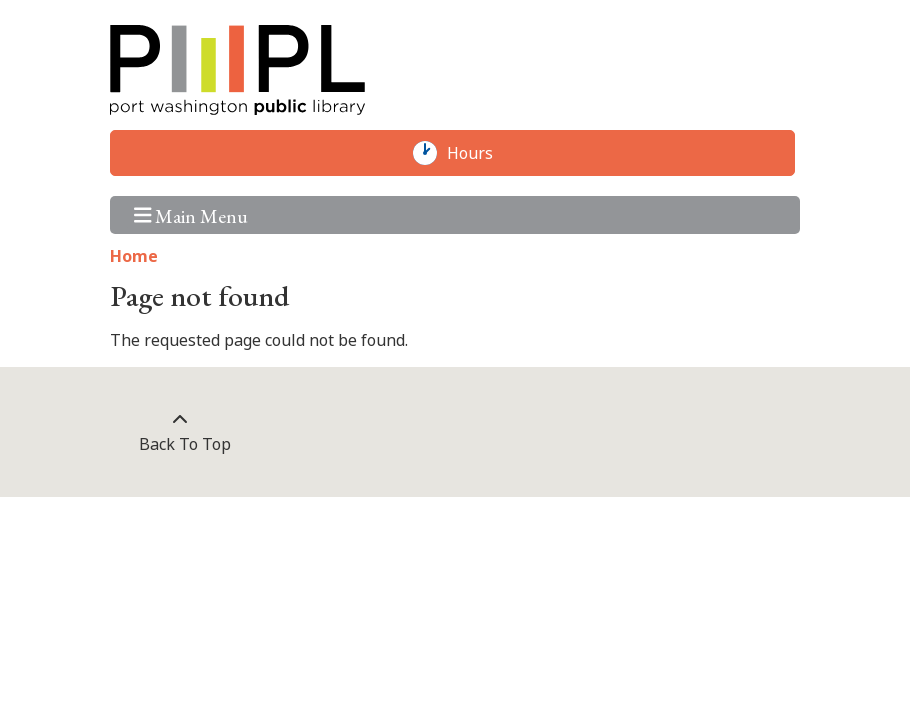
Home (134, 256)
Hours (480, 153)
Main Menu (191, 214)
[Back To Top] (179, 432)
